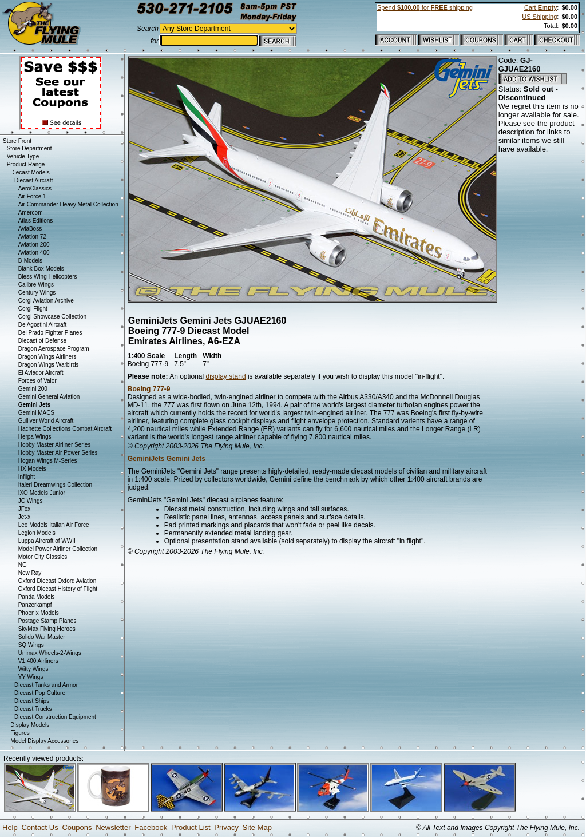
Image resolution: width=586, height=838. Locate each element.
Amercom (30, 212)
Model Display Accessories (44, 741)
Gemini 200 (32, 389)
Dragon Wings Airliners (47, 357)
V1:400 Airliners (38, 661)
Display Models (29, 725)
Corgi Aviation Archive (46, 300)
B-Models (30, 260)
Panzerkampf (35, 605)
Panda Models (36, 597)
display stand (226, 376)
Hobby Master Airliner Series (54, 445)
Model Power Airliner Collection (57, 549)
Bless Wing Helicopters (47, 276)
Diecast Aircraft (33, 180)
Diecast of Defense (42, 340)
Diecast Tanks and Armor (46, 685)
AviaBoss (30, 228)
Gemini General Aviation (49, 397)
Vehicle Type (23, 156)
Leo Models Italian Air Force (53, 525)
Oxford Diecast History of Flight (57, 589)
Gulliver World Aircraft (46, 421)
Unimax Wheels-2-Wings (49, 653)
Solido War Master (41, 637)
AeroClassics (35, 188)
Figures (19, 733)
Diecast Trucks (33, 709)
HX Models (32, 469)
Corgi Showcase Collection (52, 316)
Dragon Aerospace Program (53, 348)
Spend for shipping (425, 7)
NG (22, 565)
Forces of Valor (37, 381)
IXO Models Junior (41, 493)
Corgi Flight (32, 308)
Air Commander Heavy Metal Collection (68, 204)
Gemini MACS (36, 413)
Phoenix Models (38, 613)
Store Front (17, 141)
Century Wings (37, 292)
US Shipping (539, 16)
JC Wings (30, 501)
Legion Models (37, 533)
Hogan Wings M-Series (47, 461)
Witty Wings (33, 669)
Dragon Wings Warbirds (48, 365)
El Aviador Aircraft (41, 373)
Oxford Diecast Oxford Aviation (57, 581)
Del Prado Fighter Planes (50, 332)
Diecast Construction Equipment (55, 717)
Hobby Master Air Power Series (58, 453)
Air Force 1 (32, 196)
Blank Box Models (41, 268)
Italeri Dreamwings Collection (55, 485)
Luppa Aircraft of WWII (47, 541)
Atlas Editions (35, 220)
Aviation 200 (34, 244)
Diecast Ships (31, 701)
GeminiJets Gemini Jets (166, 459)
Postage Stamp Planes (47, 621)
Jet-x (24, 517)
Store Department (29, 148)
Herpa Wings (35, 437)
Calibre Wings (36, 284)
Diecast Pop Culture (39, 693)
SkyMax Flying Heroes (47, 629)
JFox (24, 509)
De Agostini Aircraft (42, 324)
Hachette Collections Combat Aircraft (65, 429)
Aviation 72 (32, 236)
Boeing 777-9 (149, 389)
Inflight (26, 477)
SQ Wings (31, 645)
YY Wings (30, 677)
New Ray (30, 573)
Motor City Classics (43, 557)
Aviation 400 (34, 252)
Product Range (26, 164)
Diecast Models (29, 172)
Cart (540, 7)
